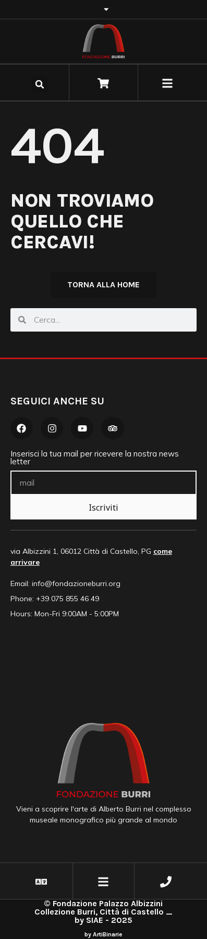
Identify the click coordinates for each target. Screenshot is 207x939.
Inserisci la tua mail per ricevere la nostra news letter (94, 458)
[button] (39, 84)
